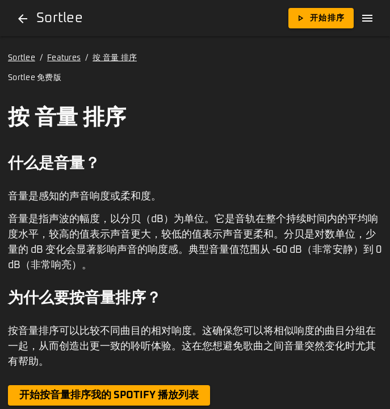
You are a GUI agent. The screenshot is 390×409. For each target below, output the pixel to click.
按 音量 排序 (115, 58)
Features (64, 58)
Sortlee (21, 58)
